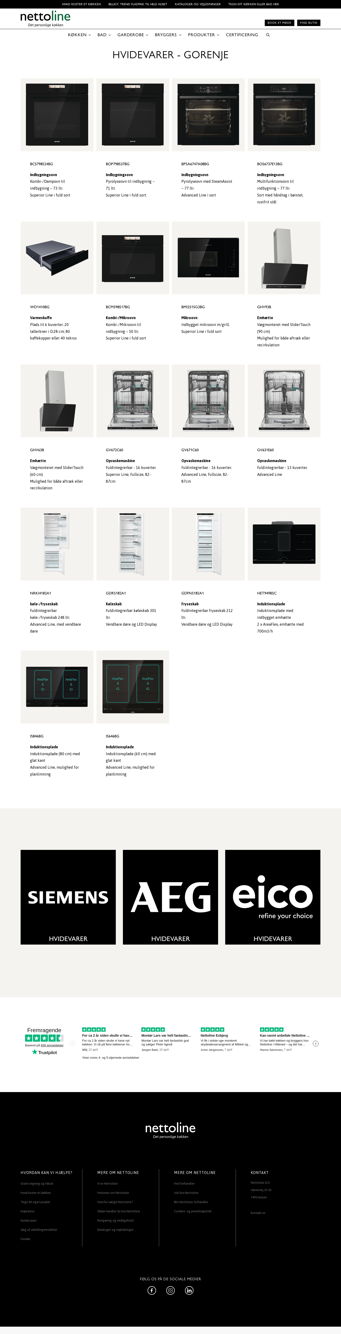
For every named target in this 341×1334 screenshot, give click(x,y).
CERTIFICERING (242, 34)
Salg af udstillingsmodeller (39, 1229)
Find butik (309, 22)
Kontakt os (258, 1213)
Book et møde (279, 22)
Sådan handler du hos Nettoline (118, 1211)
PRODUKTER (201, 34)
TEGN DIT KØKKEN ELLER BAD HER (253, 4)
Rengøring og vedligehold (115, 1220)
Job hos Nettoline (186, 1193)
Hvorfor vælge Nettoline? (115, 1202)
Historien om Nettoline (113, 1193)
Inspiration (28, 1211)
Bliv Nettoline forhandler (191, 1202)
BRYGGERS (166, 34)
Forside (25, 1239)
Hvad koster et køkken (81, 4)
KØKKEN (77, 34)
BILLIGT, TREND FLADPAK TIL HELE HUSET (137, 4)
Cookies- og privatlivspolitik (192, 1211)
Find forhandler (184, 1183)
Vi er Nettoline (107, 1183)
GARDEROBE (130, 34)
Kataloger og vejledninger (198, 4)
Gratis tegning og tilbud (37, 1183)
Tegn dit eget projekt (35, 1202)
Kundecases (28, 1220)
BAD (102, 34)
